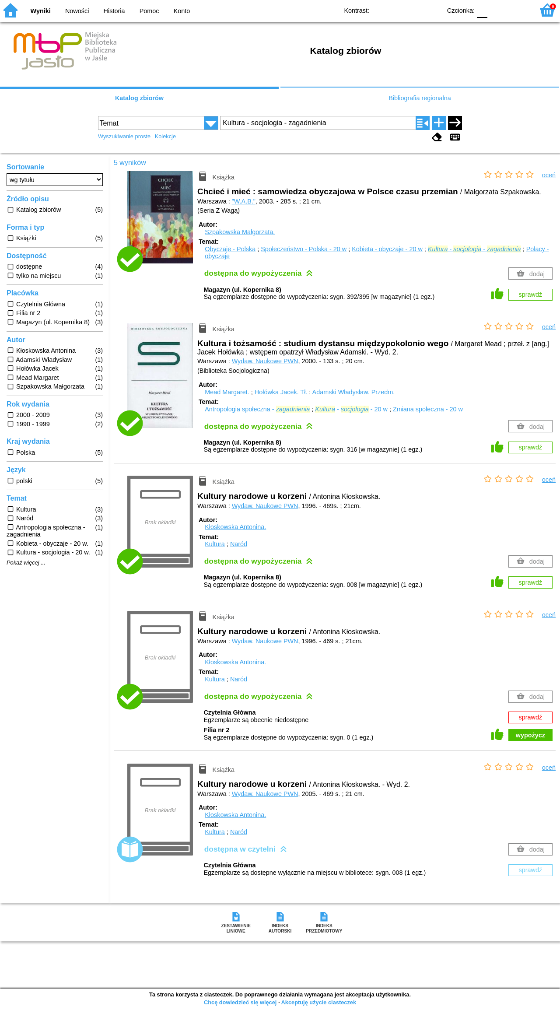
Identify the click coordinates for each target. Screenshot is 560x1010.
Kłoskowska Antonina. (235, 526)
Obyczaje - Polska (230, 249)
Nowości (77, 10)
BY (432, 10)
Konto (182, 10)
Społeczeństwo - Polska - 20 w (303, 249)
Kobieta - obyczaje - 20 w (387, 249)
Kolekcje (165, 136)
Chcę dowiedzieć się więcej (240, 1002)
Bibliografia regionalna (419, 98)
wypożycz (530, 735)
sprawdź (530, 294)
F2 (517, 10)
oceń (549, 175)
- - (474, 249)
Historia (114, 10)
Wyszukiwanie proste (124, 136)
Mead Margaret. (228, 392)
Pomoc (149, 10)
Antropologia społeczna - (257, 409)
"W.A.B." (244, 201)
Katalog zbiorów (139, 98)
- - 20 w (351, 409)
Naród (238, 543)
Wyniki (41, 10)
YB (414, 10)
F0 (482, 10)
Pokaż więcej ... (26, 563)
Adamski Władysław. (353, 392)
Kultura (215, 543)
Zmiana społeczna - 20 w (428, 409)
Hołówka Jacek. (282, 392)
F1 (497, 10)
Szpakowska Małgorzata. (240, 231)
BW (396, 10)
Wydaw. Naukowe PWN (265, 361)
